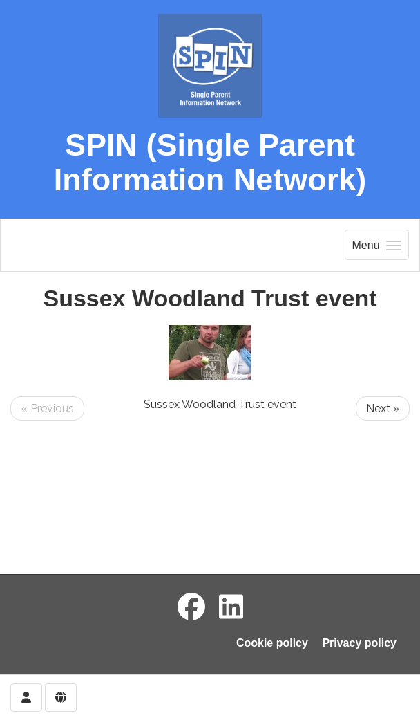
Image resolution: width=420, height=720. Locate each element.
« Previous (47, 408)
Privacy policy (359, 643)
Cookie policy (272, 643)
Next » (382, 408)
